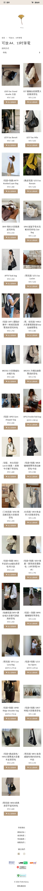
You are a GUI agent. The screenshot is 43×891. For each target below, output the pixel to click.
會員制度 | (21, 835)
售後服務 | (21, 839)
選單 (6, 2)
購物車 (35, 2)
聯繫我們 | (21, 842)
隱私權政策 (21, 886)
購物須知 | (21, 832)
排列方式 (5, 48)
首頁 (3, 38)
